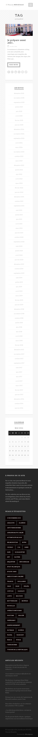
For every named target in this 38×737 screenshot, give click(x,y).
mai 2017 (19, 376)
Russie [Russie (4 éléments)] (21, 630)
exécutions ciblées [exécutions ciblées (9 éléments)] (15, 576)
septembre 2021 (19, 206)
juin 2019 (19, 286)
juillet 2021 (19, 215)
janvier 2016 (19, 408)
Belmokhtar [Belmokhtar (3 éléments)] (12, 542)
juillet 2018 (19, 322)
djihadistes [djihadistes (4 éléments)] (20, 552)
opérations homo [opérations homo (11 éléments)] (14, 610)
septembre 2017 (19, 363)
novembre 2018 (19, 313)
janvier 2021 (19, 233)
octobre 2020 (19, 237)
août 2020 (19, 246)
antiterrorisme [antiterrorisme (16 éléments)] (14, 527)
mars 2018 (19, 340)
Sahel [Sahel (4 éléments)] (9, 635)
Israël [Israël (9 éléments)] (26, 586)
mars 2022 (19, 183)
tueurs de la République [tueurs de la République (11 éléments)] (17, 649)
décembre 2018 (19, 309)
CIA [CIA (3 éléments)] (19, 547)
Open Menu (30, 5)
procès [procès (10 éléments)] (21, 615)
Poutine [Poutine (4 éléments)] (10, 615)
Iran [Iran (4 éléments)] (17, 586)
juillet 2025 (19, 107)
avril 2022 (19, 179)
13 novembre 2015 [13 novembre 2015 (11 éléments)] (14, 518)
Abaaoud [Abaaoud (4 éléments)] (10, 523)
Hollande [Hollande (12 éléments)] (22, 581)
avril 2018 (19, 336)
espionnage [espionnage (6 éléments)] (24, 562)
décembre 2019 (19, 264)
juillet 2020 (19, 250)
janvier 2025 (19, 125)
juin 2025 (19, 111)
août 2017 (19, 367)
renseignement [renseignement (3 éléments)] (13, 625)
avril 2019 (19, 291)
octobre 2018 (19, 318)
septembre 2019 (19, 273)
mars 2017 (19, 385)
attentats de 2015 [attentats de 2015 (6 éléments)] (14, 537)
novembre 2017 (19, 354)
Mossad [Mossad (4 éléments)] (25, 601)
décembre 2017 (19, 349)
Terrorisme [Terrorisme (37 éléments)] (12, 644)
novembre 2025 (19, 98)
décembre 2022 (19, 165)
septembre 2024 (19, 138)
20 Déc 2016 (13, 46)
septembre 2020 (19, 242)
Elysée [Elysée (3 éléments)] (17, 557)
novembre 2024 (19, 134)
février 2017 (19, 390)
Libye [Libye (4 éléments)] (9, 596)
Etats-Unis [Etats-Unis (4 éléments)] (11, 571)
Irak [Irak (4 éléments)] (9, 586)
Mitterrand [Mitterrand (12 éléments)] (12, 601)
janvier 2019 (19, 304)
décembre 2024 (19, 129)
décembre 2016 (19, 399)
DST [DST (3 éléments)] (8, 557)
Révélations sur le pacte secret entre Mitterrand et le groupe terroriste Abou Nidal (18, 690)
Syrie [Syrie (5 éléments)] (18, 640)
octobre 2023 (19, 156)
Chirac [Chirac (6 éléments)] (10, 547)
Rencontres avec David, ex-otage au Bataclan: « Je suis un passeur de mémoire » (17, 667)
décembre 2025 (19, 93)
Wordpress (29, 734)
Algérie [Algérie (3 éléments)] (22, 523)
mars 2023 (19, 161)
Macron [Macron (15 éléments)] (19, 596)
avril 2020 (19, 255)
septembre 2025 (19, 102)
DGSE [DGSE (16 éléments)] (26, 547)
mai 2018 (19, 331)
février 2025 (19, 120)
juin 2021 (19, 219)
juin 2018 (19, 327)
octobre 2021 (19, 201)
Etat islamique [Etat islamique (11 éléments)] (13, 566)
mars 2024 (19, 147)
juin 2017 (19, 372)
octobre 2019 (19, 268)
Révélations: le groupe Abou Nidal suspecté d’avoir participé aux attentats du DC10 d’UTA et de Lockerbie (18, 682)
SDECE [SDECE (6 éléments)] (9, 640)
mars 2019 (19, 295)
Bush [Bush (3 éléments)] (24, 542)
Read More (13, 64)
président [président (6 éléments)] (11, 620)
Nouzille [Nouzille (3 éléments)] (11, 605)
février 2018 (19, 345)
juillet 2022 (19, 170)
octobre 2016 (19, 403)
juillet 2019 (19, 282)
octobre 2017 (19, 358)
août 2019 (19, 277)
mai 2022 (19, 174)
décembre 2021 (19, 197)
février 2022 (19, 188)
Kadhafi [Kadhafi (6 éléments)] (21, 591)
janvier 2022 (19, 192)
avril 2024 (19, 143)
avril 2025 (19, 116)
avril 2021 (19, 224)
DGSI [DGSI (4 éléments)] (9, 552)
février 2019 (19, 300)
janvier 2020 (19, 259)
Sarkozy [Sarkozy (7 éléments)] (20, 635)
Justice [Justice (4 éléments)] (10, 591)
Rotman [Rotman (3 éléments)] (10, 630)
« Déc (13, 459)
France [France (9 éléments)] (10, 581)
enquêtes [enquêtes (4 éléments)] (11, 562)
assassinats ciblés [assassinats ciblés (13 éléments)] (15, 532)
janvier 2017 (19, 394)
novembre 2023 (19, 152)
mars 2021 (19, 228)
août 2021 (19, 210)
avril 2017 (19, 381)
